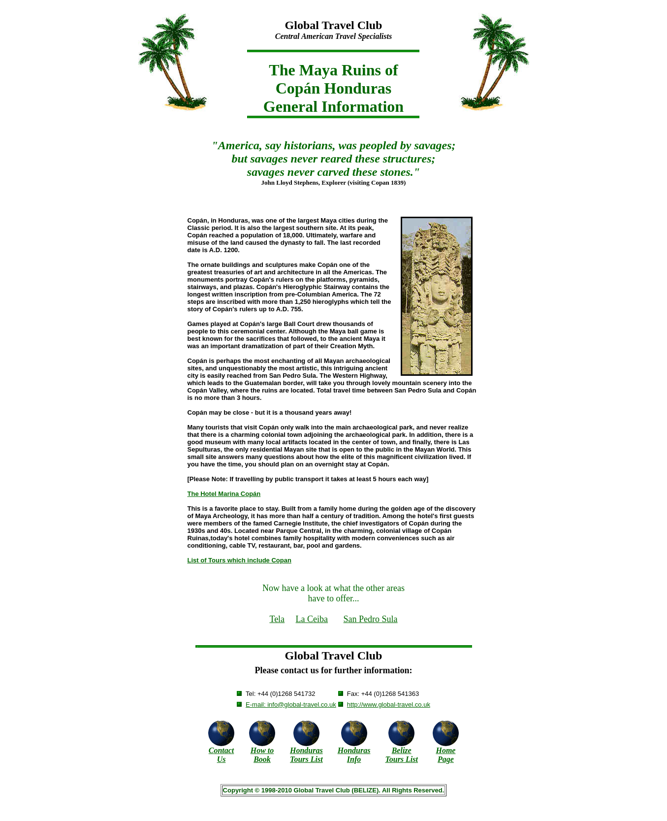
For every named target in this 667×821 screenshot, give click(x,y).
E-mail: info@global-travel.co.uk (291, 704)
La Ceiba (312, 619)
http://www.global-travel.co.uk (388, 704)
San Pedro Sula (371, 619)
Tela (277, 619)
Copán (298, 88)
